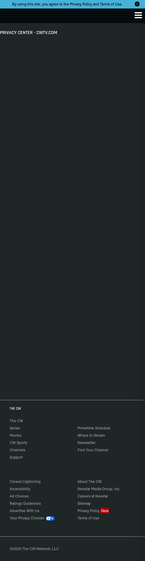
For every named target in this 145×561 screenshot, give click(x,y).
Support (16, 457)
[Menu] (138, 15)
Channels (17, 450)
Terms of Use (111, 4)
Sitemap (84, 503)
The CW (10, 14)
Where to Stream (91, 435)
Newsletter (86, 442)
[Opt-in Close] (137, 4)
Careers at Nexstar (92, 496)
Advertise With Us (24, 510)
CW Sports (18, 442)
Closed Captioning (25, 481)
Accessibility (20, 489)
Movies (15, 435)
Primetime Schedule (93, 428)
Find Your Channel (92, 450)
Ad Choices (19, 496)
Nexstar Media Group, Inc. (98, 489)
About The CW (89, 481)
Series (15, 428)
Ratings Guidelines (25, 503)
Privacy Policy (81, 4)
